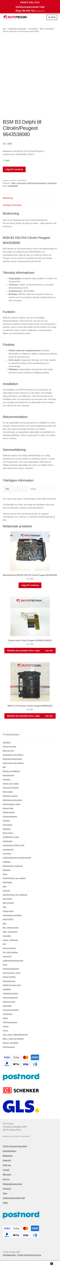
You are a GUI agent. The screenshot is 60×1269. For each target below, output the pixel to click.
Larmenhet (7, 956)
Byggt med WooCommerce (29, 1255)
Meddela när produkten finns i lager (23, 651)
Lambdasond (8, 849)
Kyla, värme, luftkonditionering (15, 1035)
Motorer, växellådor (10, 1043)
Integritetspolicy (9, 1151)
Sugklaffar (7, 989)
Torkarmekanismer (10, 998)
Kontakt (6, 1170)
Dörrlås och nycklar (11, 784)
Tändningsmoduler (10, 993)
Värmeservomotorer (11, 1010)
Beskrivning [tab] (8, 198)
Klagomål (7, 1160)
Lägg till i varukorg (14, 169)
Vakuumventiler (9, 1002)
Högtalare (7, 829)
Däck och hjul (8, 751)
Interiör (6, 1026)
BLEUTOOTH (8, 919)
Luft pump (7, 853)
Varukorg (46, 1263)
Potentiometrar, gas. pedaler (14, 878)
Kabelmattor (8, 841)
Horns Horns (8, 833)
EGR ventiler (8, 792)
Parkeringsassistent (11, 969)
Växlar (5, 1018)
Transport (7, 1189)
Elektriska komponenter (17, 29)
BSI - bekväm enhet (10, 928)
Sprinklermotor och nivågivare (15, 895)
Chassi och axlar (9, 747)
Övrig (5, 874)
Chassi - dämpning (10, 940)
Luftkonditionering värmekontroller (17, 858)
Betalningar (8, 1156)
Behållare (6, 742)
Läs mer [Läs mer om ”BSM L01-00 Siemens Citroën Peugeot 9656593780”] (49, 716)
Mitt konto (7, 1174)
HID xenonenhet (9, 948)
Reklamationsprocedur (12, 1184)
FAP (4, 944)
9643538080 (13, 186)
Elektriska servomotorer (12, 800)
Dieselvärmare (8, 775)
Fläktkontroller (9, 812)
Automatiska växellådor (12, 915)
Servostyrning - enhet (11, 973)
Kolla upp (7, 1165)
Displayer (6, 779)
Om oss (6, 1179)
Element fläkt (8, 808)
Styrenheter (33, 29)
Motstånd (6, 870)
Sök (30, 1265)
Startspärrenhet (9, 981)
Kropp (5, 1030)
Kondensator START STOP (13, 845)
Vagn (5, 1193)
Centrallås (7, 936)
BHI (4, 767)
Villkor (5, 1203)
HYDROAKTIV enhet (11, 837)
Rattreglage (7, 882)
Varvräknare (8, 1014)
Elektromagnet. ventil (11, 804)
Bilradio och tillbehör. (11, 771)
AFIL (5, 907)
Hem (4, 29)
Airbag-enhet (8, 911)
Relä (4, 886)
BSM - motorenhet (47, 29)
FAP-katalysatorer (10, 1022)
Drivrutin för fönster (11, 788)
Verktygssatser (9, 1047)
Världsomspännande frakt (14, 1198)
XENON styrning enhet (12, 985)
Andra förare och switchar (13, 763)
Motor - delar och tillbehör (13, 1039)
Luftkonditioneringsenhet (13, 961)
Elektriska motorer (10, 796)
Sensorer (6, 891)
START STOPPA (9, 977)
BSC (4, 923)
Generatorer (8, 825)
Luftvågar (7, 862)
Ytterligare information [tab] (12, 205)
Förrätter (6, 821)
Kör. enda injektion (10, 952)
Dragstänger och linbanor (13, 755)
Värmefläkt (7, 1006)
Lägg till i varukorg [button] (30, 585)
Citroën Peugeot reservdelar (15, 1146)
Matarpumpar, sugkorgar (13, 866)
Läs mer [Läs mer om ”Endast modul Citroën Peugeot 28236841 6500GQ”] (49, 651)
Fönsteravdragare (10, 816)
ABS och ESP (8, 903)
